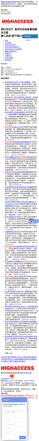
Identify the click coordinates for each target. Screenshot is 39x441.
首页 (6, 40)
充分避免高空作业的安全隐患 (20, 246)
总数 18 (7, 353)
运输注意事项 (14, 276)
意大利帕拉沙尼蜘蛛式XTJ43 (20, 261)
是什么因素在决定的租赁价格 (20, 157)
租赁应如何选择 (15, 172)
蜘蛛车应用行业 (11, 51)
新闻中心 (8, 53)
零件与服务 (9, 58)
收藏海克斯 (5, 2)
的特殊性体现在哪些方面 (18, 142)
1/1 (12, 353)
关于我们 (8, 43)
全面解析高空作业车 (12, 231)
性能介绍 (12, 127)
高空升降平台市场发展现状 (15, 112)
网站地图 (4, 393)
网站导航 (12, 2)
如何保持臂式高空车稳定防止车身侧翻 (19, 187)
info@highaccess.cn (28, 383)
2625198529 (9, 383)
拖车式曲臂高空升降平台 (14, 217)
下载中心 (8, 55)
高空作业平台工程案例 (13, 49)
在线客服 (27, 40)
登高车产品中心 (11, 45)
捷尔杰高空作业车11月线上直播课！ (18, 82)
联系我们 (8, 60)
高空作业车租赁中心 (12, 47)
